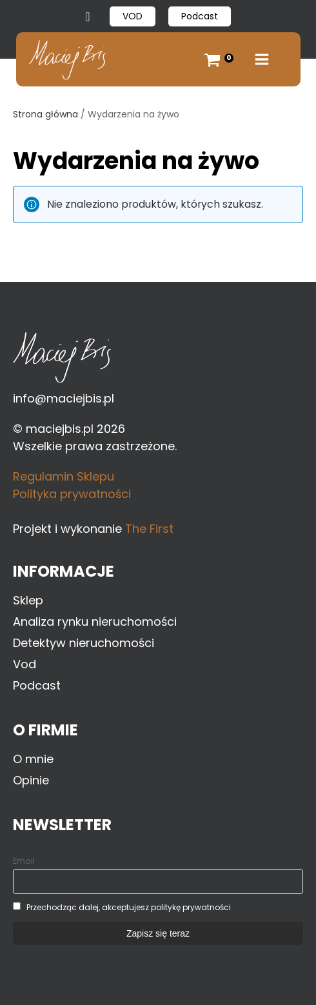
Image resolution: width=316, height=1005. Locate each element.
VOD (133, 16)
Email (24, 860)
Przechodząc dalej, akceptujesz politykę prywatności (128, 907)
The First (149, 529)
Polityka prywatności (72, 494)
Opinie (31, 780)
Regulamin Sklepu (63, 476)
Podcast (199, 16)
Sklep (28, 600)
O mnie (33, 759)
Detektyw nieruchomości (83, 643)
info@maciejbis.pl (63, 398)
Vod (24, 664)
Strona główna (45, 114)
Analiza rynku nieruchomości (95, 621)
